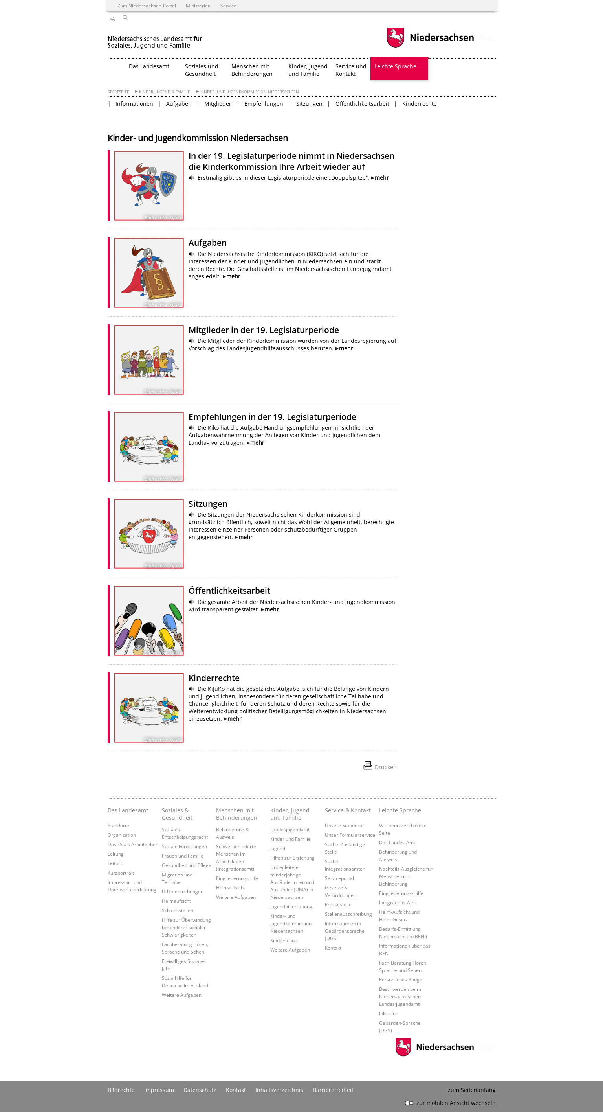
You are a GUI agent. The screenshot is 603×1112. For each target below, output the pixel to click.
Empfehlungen (263, 103)
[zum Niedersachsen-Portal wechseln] (430, 46)
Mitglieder (217, 103)
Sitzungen (309, 103)
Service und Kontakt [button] (351, 70)
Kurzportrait (121, 872)
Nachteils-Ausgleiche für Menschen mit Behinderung (406, 876)
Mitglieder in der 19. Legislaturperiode (264, 329)
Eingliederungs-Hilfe (401, 893)
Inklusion (388, 1013)
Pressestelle (338, 904)
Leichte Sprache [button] (395, 66)
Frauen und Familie (182, 855)
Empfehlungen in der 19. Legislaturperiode (272, 416)
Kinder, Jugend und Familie (290, 813)
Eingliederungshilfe (237, 878)
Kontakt (333, 947)
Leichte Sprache (400, 810)
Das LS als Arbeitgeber (133, 844)
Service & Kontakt (348, 810)
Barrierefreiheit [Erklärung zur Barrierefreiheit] (333, 1090)
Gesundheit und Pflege (186, 865)
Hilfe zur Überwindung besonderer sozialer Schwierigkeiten (186, 927)
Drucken (386, 767)
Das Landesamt (128, 810)
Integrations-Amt (397, 902)
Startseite (118, 91)
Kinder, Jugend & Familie (164, 91)
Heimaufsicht (176, 901)
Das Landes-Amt (397, 842)
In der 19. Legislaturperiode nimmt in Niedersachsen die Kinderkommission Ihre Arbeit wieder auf (291, 161)
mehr (382, 177)
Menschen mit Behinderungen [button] (252, 70)
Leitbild (115, 863)
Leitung (116, 854)
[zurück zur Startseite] (156, 38)
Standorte (118, 825)
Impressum (159, 1090)
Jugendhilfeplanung (291, 906)
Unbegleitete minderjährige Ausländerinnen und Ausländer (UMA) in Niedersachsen (292, 882)
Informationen (134, 103)
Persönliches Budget (401, 979)
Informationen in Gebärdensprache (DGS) (345, 930)
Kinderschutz (284, 940)
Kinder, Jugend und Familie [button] (308, 70)
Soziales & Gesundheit (177, 813)
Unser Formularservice (350, 835)
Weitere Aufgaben (182, 995)
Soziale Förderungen (184, 846)
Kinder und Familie (290, 839)
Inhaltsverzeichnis (279, 1090)
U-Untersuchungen (182, 891)
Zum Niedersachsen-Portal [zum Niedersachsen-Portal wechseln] (146, 5)
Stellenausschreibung (348, 914)
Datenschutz (199, 1090)
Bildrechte (121, 1090)
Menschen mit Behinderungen (236, 813)
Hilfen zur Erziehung (292, 857)
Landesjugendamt (290, 829)
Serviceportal (339, 878)
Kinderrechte (419, 103)
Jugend (277, 848)
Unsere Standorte (344, 825)
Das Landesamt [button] (149, 66)
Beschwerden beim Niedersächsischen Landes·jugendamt (400, 996)
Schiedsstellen (177, 910)
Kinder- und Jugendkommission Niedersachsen (249, 91)
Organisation (122, 835)
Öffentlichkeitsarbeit (362, 103)
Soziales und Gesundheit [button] (201, 70)
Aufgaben (179, 103)
